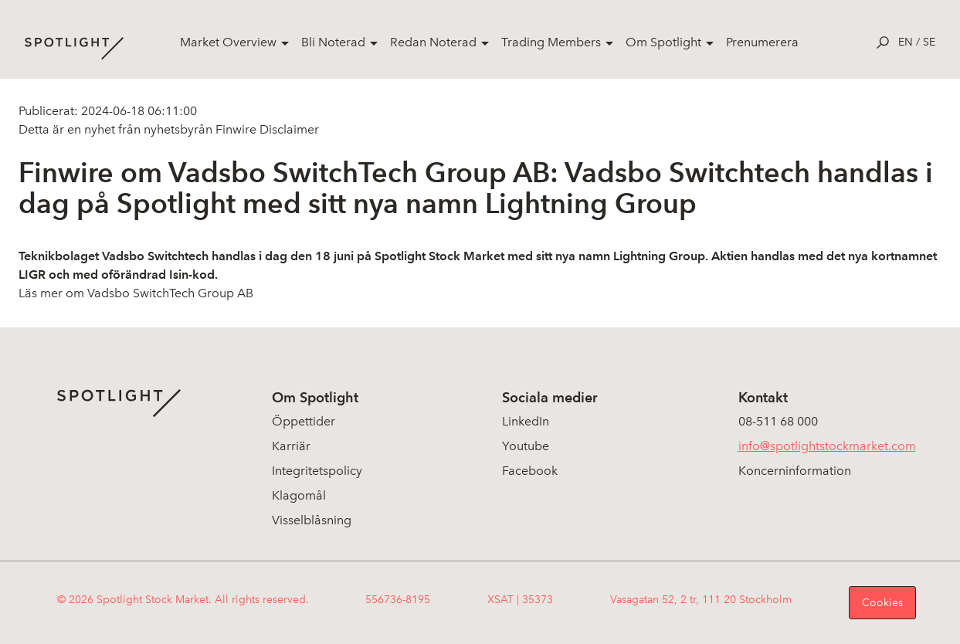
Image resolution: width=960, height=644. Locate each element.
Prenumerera (762, 42)
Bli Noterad (333, 42)
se (929, 42)
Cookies (882, 602)
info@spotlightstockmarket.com (827, 446)
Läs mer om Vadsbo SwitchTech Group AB (136, 293)
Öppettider (303, 421)
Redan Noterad (433, 42)
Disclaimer (287, 129)
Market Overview (228, 42)
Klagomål (299, 495)
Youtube (525, 446)
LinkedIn (525, 421)
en (905, 42)
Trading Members (551, 42)
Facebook (530, 470)
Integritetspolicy (317, 470)
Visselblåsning (311, 520)
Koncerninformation (794, 470)
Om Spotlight (663, 42)
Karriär (291, 446)
